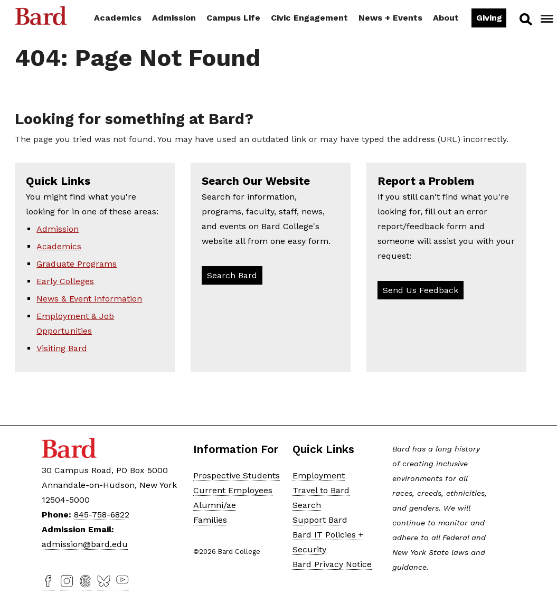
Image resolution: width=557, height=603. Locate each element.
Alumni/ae (214, 505)
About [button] (446, 18)
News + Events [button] (390, 18)
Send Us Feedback (420, 290)
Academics (58, 246)
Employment (318, 475)
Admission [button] (174, 18)
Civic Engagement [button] (309, 18)
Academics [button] (117, 18)
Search (525, 19)
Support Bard (319, 520)
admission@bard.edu (85, 544)
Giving (489, 18)
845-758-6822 (101, 515)
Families (210, 520)
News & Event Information (89, 299)
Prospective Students (236, 475)
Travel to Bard (321, 490)
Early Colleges (65, 281)
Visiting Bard (61, 348)
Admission (57, 229)
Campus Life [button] (233, 18)
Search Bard (232, 275)
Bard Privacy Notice (332, 564)
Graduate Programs (76, 264)
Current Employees (232, 490)
